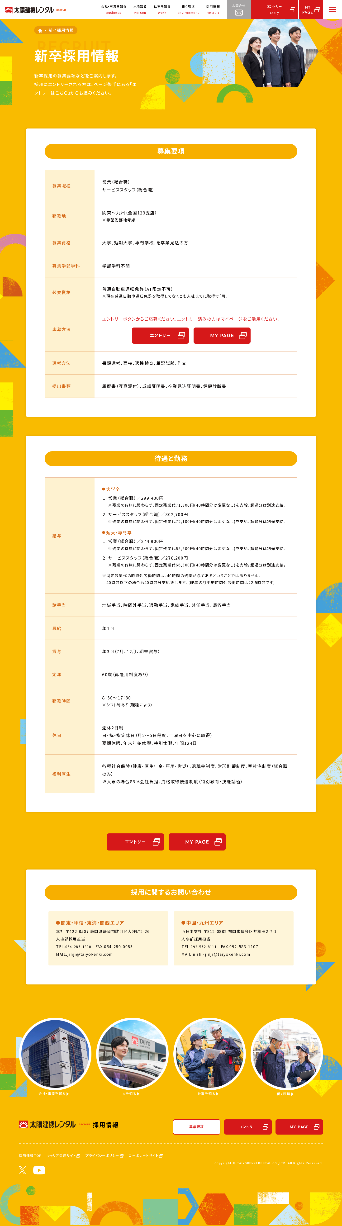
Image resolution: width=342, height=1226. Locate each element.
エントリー (274, 10)
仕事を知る (161, 10)
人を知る (139, 10)
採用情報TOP (33, 1156)
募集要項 (196, 1127)
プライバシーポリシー (124, 1156)
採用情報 (213, 10)
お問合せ (239, 9)
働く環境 (188, 10)
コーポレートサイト (174, 1156)
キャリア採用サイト (73, 1156)
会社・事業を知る (112, 10)
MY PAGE (222, 335)
